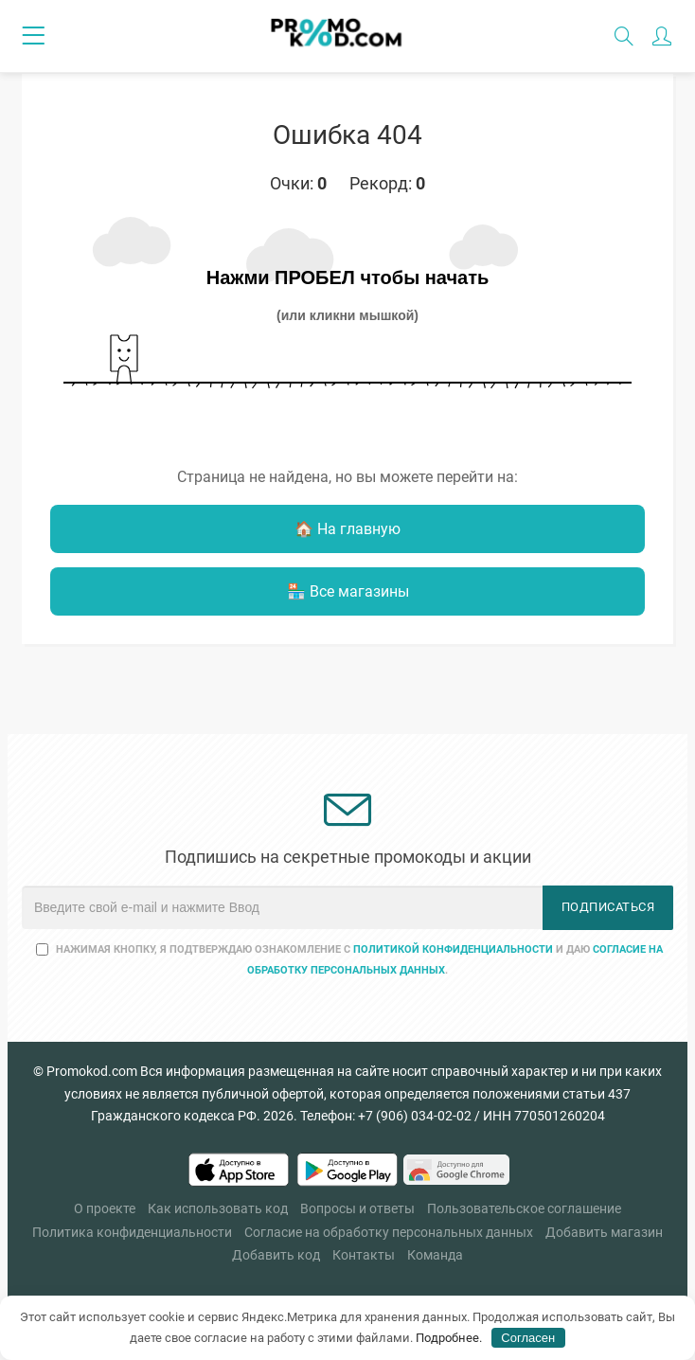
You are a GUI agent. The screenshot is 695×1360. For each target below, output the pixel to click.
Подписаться (608, 907)
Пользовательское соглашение (524, 1208)
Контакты (363, 1254)
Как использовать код (218, 1208)
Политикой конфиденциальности (453, 949)
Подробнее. (449, 1338)
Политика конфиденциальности (132, 1232)
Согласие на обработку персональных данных (388, 1232)
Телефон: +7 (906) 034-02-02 (386, 1115)
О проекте (104, 1208)
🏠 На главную (347, 529)
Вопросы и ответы (357, 1208)
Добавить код (276, 1254)
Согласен (528, 1338)
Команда (435, 1254)
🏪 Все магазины (348, 591)
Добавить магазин (604, 1232)
